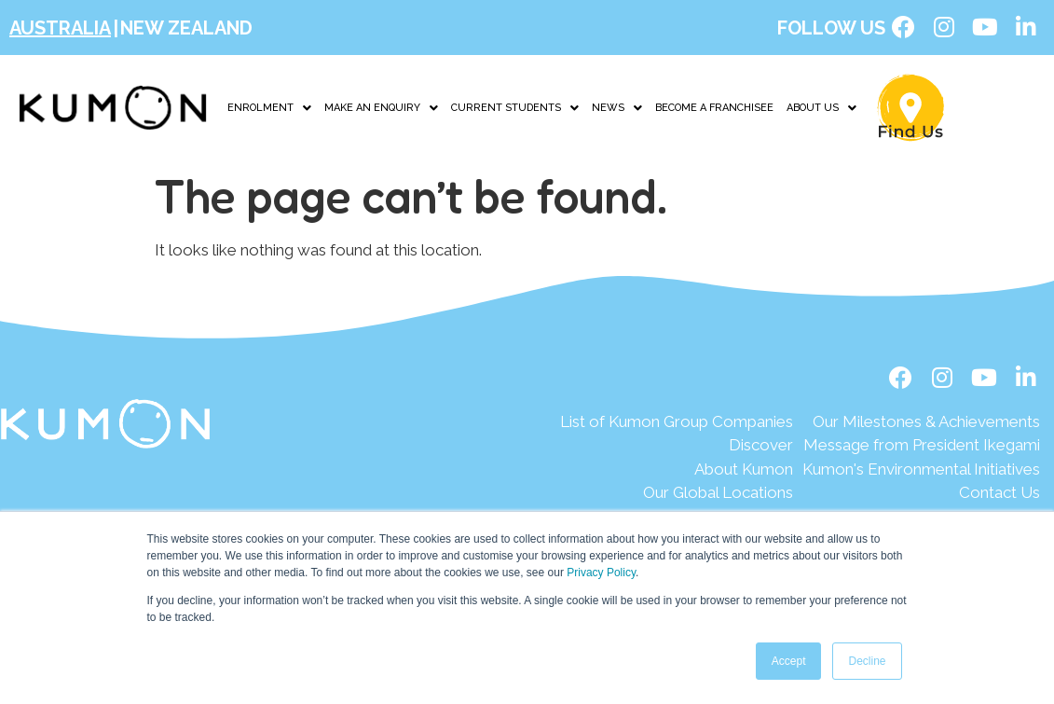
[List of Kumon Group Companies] (676, 423)
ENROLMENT (269, 109)
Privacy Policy (601, 572)
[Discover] (676, 447)
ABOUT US (821, 109)
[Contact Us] (921, 495)
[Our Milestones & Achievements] (921, 423)
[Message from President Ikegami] (921, 447)
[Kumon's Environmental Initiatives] (921, 471)
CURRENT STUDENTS (515, 109)
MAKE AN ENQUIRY (381, 109)
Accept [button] (789, 661)
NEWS (617, 109)
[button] (269, 108)
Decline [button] (866, 661)
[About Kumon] (676, 471)
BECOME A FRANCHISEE (714, 109)
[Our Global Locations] (676, 495)
